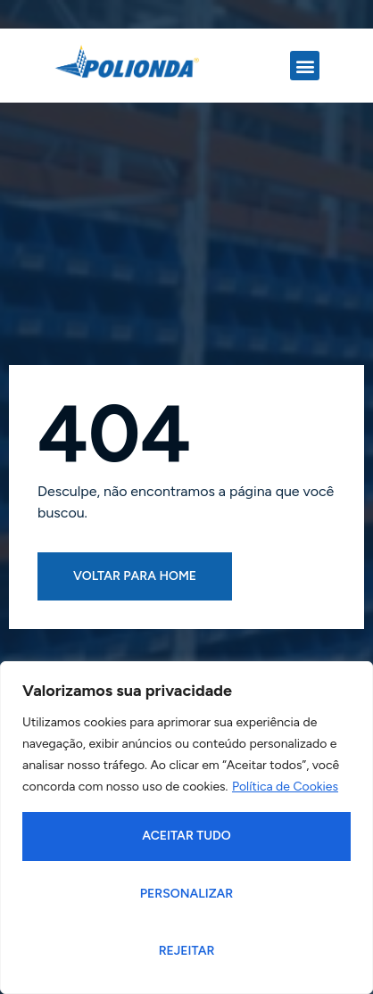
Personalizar (187, 893)
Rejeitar (187, 950)
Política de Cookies (285, 786)
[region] (186, 827)
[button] (304, 65)
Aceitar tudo (186, 835)
